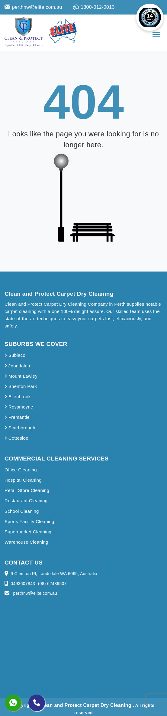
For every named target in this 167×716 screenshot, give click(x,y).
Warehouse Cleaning (26, 542)
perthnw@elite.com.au (33, 7)
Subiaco (15, 355)
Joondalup (17, 365)
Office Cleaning (21, 469)
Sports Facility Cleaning (29, 521)
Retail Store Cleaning (27, 490)
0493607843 (23, 583)
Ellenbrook (18, 396)
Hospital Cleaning (23, 480)
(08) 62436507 (52, 583)
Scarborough (20, 427)
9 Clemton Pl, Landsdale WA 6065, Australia (54, 573)
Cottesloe (16, 438)
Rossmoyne (19, 406)
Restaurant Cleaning (26, 500)
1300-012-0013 (93, 7)
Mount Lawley (21, 376)
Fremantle (17, 417)
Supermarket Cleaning (28, 531)
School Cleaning (22, 511)
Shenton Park (21, 386)
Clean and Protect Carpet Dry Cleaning (86, 705)
